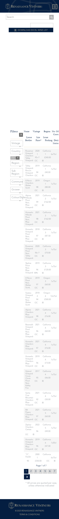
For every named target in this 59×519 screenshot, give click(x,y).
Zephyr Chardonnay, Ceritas (30, 427)
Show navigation (55, 6)
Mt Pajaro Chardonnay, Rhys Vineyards (30, 414)
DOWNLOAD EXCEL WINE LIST (33, 30)
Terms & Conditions (29, 515)
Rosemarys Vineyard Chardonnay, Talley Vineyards (30, 156)
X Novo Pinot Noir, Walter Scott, (28, 283)
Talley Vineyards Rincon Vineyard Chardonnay (30, 170)
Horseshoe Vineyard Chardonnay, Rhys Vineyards (30, 361)
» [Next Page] (27, 476)
